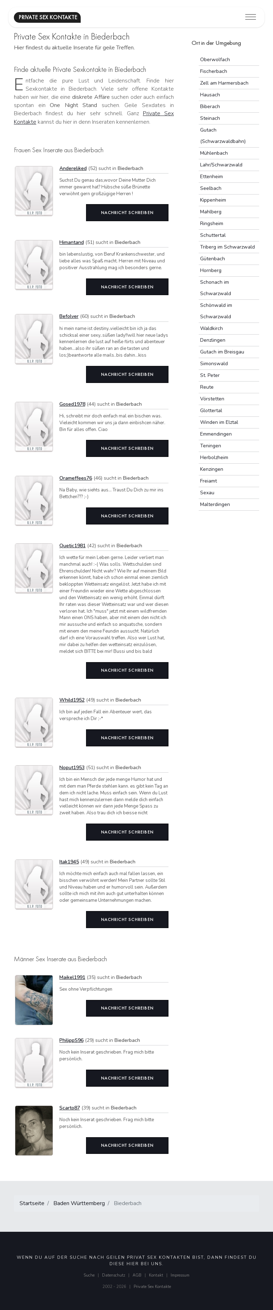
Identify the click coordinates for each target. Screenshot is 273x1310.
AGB (137, 1275)
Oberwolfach (215, 59)
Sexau (207, 492)
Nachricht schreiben (127, 212)
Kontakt (156, 1275)
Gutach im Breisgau (222, 351)
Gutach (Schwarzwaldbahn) (223, 136)
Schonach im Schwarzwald (215, 288)
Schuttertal (213, 235)
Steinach (210, 118)
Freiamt (208, 481)
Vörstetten (212, 398)
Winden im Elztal (219, 422)
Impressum (180, 1275)
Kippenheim (213, 200)
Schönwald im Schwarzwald (216, 311)
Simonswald (214, 363)
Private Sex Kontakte (152, 1286)
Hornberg (210, 270)
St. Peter (210, 375)
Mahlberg (210, 211)
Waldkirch (211, 328)
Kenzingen (211, 469)
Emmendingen (216, 434)
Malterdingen (215, 504)
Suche (89, 1275)
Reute (207, 387)
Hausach (210, 94)
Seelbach (210, 188)
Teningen (210, 445)
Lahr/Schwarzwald (221, 164)
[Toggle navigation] (250, 17)
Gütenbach (212, 258)
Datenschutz (113, 1275)
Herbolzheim (214, 457)
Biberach (210, 106)
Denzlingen (212, 340)
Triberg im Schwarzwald (227, 247)
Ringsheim (211, 223)
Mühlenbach (214, 153)
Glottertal (211, 410)
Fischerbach (213, 71)
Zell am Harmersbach (224, 83)
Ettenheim (211, 176)
